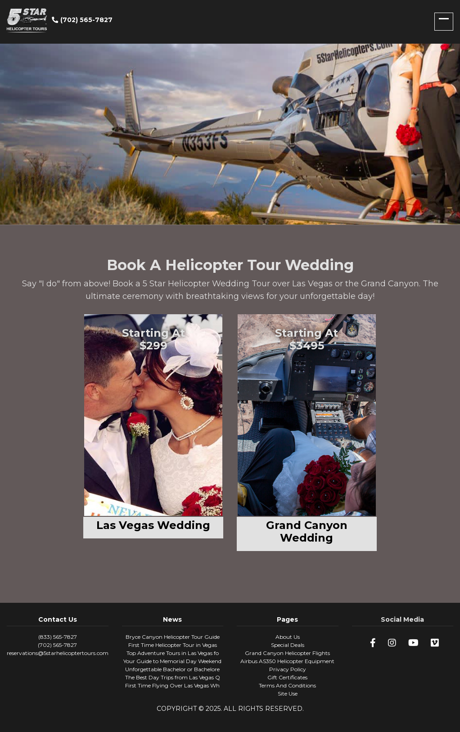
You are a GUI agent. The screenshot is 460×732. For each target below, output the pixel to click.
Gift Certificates (287, 677)
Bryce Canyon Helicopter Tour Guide (173, 636)
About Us (287, 636)
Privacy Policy (287, 669)
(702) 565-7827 (82, 20)
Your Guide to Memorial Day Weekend (172, 661)
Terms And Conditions (287, 685)
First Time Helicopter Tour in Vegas (172, 645)
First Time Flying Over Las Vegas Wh (172, 685)
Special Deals (287, 645)
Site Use (288, 693)
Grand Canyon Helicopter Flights (287, 653)
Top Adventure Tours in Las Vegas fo (172, 653)
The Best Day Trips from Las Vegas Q (172, 677)
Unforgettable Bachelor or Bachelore (172, 669)
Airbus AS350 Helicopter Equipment (287, 661)
